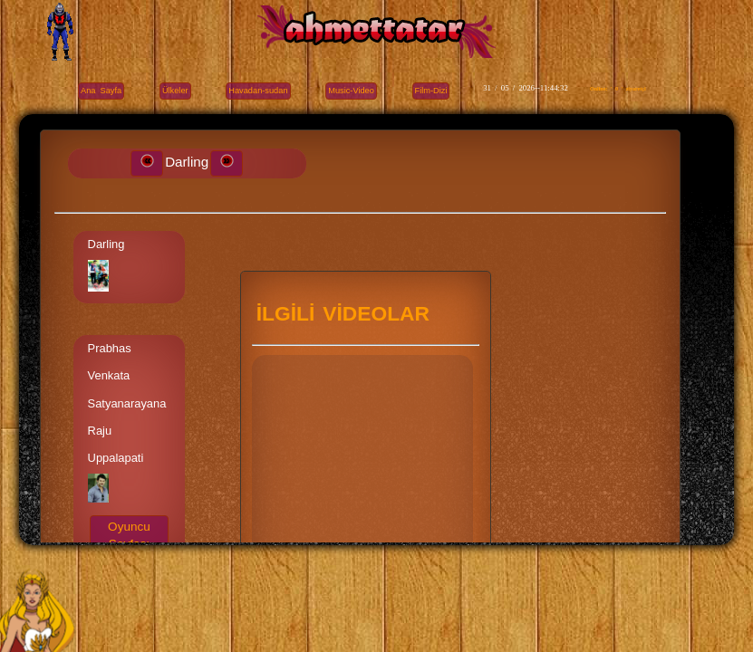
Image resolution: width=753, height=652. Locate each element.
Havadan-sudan (257, 90)
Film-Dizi (431, 90)
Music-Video (351, 90)
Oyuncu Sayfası (129, 535)
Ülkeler (175, 90)
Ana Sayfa (101, 90)
